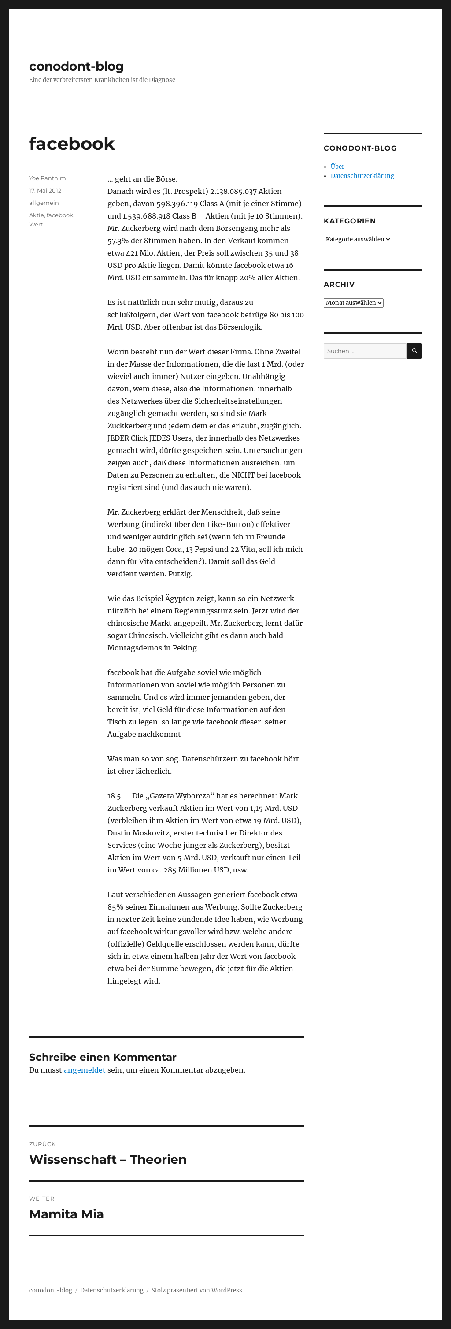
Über (337, 167)
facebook (60, 215)
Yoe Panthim (47, 178)
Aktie (36, 215)
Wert (36, 224)
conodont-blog (76, 66)
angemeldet (85, 1069)
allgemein (44, 202)
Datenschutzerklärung (362, 176)
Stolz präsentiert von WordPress (197, 1290)
